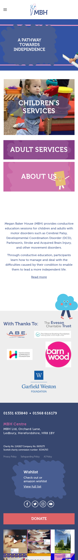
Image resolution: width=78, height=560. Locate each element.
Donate (39, 518)
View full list (32, 486)
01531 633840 (15, 413)
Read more (39, 277)
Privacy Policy (10, 457)
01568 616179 (45, 413)
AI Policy (48, 457)
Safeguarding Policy (30, 457)
